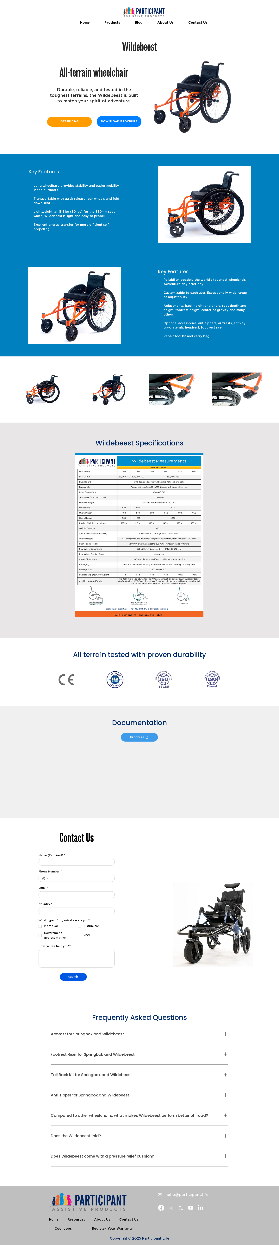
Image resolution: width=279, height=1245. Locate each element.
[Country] (75, 911)
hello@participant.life (186, 1195)
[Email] (75, 894)
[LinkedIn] (201, 1208)
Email (43, 888)
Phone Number (50, 871)
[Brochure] (139, 737)
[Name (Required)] (75, 862)
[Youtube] (191, 1208)
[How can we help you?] (76, 958)
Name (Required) (52, 855)
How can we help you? (55, 946)
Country (45, 904)
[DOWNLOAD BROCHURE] (119, 121)
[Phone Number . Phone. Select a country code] (45, 878)
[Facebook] (161, 1208)
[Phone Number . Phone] (80, 878)
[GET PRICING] (69, 122)
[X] (181, 1208)
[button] (112, 23)
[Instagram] (171, 1208)
